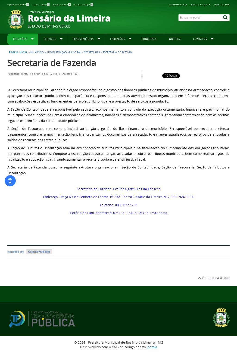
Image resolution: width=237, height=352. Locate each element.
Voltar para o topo (214, 277)
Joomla (152, 347)
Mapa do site (222, 4)
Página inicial (18, 52)
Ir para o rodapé (83, 4)
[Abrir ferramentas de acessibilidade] (10, 180)
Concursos (149, 38)
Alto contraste (200, 4)
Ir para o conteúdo (18, 4)
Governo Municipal (39, 251)
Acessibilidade (178, 4)
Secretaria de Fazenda (51, 63)
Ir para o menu (41, 4)
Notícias (175, 38)
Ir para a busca (62, 4)
